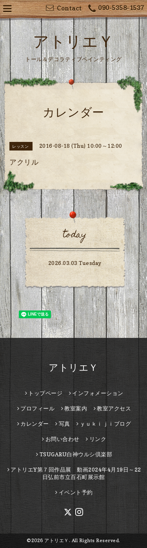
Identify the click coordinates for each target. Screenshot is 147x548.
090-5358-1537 (116, 9)
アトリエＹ (73, 41)
